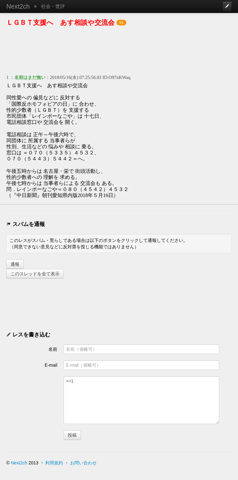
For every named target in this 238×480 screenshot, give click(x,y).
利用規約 (54, 462)
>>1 (141, 400)
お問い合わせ (83, 462)
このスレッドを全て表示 (35, 273)
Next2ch (18, 6)
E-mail (51, 365)
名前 (52, 349)
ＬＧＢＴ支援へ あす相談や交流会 (60, 22)
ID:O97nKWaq (116, 77)
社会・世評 (53, 6)
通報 (14, 264)
